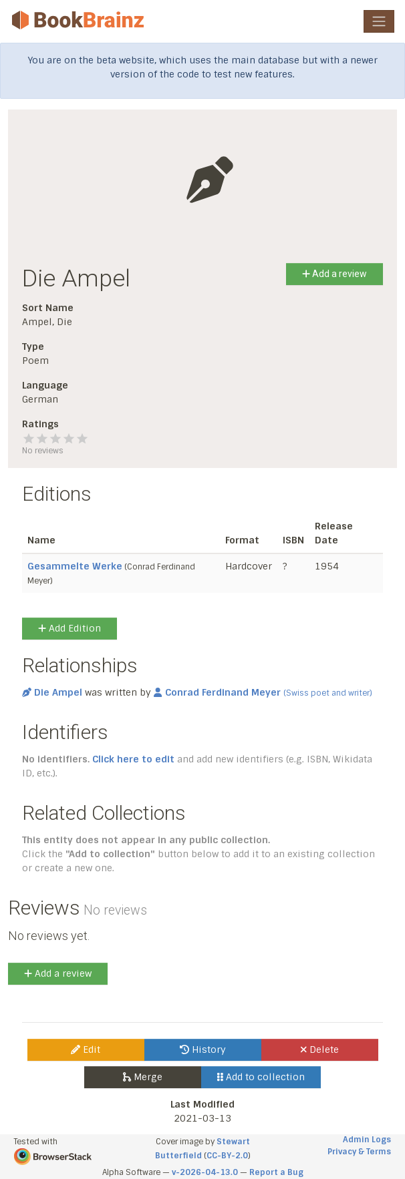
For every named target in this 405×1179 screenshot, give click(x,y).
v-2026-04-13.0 (205, 1172)
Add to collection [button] (261, 1077)
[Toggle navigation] (379, 21)
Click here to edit (133, 759)
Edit (85, 1049)
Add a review (334, 273)
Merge (142, 1077)
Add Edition (69, 628)
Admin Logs (367, 1139)
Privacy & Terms (359, 1151)
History (203, 1049)
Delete (320, 1049)
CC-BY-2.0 (227, 1155)
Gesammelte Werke (74, 566)
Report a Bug (276, 1172)
